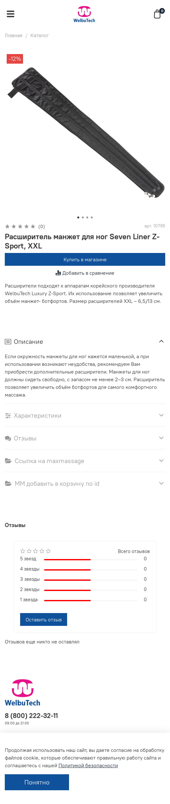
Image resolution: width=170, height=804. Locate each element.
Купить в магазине (85, 259)
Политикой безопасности (88, 765)
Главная (13, 35)
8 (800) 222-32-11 (31, 715)
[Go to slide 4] (92, 217)
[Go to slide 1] (78, 217)
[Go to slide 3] (87, 217)
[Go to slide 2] (83, 217)
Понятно (37, 782)
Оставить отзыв (44, 619)
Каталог (39, 35)
